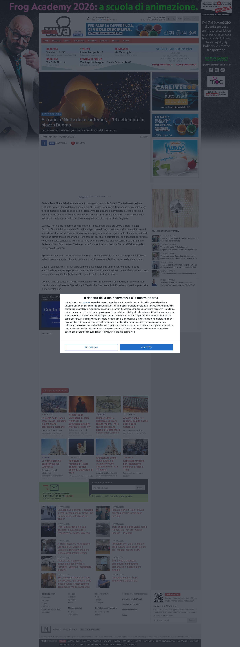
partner (86, 302)
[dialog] (120, 323)
